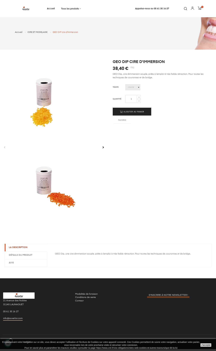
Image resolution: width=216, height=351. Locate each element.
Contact (79, 302)
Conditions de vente (85, 299)
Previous (4, 149)
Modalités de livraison (86, 296)
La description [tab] (18, 249)
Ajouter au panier (132, 113)
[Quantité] (131, 101)
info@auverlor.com (13, 320)
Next (103, 149)
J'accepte (205, 345)
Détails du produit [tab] (21, 257)
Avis (11, 265)
